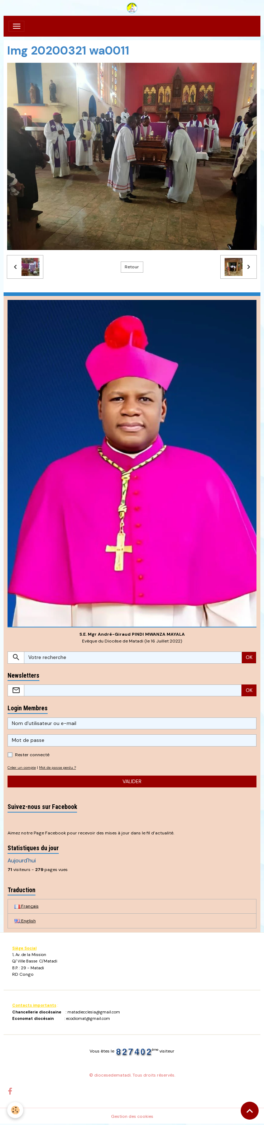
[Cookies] (15, 1110)
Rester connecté (32, 755)
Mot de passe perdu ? (57, 767)
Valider (132, 781)
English (25, 921)
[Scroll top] (250, 1111)
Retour (132, 267)
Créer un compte (22, 767)
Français (26, 906)
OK (249, 657)
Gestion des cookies (132, 1116)
